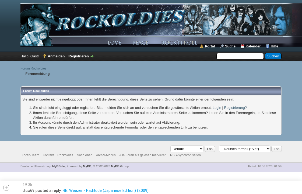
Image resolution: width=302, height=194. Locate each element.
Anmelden (56, 56)
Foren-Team (30, 155)
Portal (210, 46)
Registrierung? (235, 108)
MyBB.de (58, 166)
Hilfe (274, 46)
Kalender (253, 46)
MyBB (87, 166)
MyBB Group (120, 166)
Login (217, 108)
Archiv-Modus (106, 155)
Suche (230, 46)
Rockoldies (65, 155)
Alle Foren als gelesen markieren (142, 155)
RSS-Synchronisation (185, 155)
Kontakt (48, 155)
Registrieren (78, 56)
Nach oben (84, 155)
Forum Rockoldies (33, 68)
